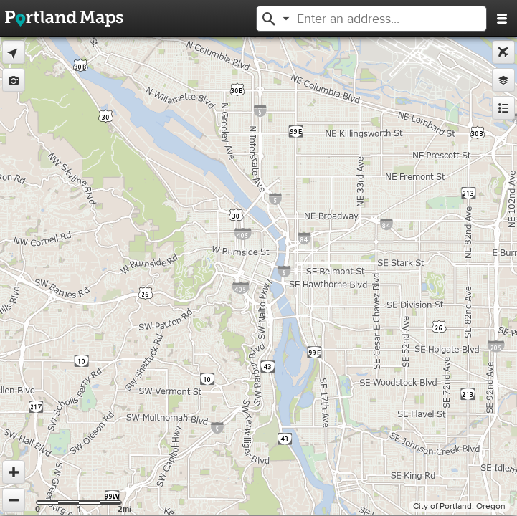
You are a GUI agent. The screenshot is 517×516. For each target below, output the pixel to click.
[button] (268, 17)
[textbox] (376, 18)
